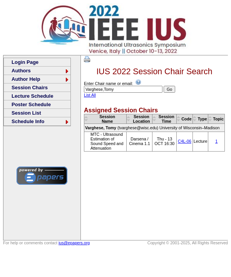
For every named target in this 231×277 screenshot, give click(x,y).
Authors (40, 70)
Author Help (40, 79)
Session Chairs (30, 87)
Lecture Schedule (32, 96)
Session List (26, 113)
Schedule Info (40, 121)
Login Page (25, 62)
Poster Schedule (31, 104)
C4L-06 (184, 141)
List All (90, 95)
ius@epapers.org (74, 242)
